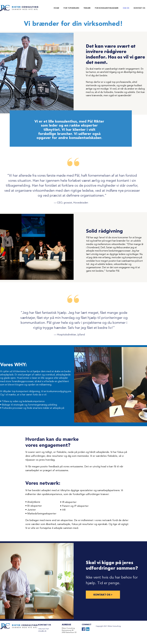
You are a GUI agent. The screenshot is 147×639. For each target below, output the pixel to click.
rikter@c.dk (42, 631)
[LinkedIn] (87, 629)
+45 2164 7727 (43, 629)
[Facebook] (83, 629)
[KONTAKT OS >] (103, 595)
